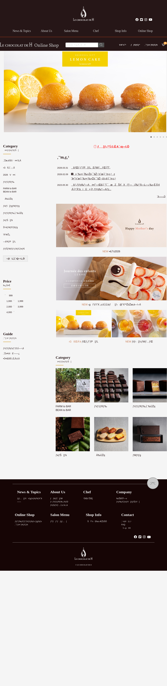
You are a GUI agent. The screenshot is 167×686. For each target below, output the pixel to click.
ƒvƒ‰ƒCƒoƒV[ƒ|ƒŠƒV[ (128, 502)
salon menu (71, 31)
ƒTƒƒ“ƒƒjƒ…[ (58, 521)
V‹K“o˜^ (122, 45)
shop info (120, 31)
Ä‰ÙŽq (8, 199)
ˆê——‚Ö (161, 196)
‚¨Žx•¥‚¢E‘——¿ (11, 353)
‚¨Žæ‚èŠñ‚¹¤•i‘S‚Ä (12, 160)
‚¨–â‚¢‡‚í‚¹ (126, 521)
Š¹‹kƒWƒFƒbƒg (10, 227)
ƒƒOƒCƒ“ (135, 45)
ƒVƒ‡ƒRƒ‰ (8, 182)
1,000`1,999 (13, 301)
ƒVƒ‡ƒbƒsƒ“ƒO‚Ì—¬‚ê (13, 348)
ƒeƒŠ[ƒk (8, 220)
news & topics (22, 31)
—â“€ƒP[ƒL (9, 241)
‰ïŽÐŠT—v (121, 498)
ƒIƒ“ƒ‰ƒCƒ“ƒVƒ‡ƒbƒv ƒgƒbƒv (28, 521)
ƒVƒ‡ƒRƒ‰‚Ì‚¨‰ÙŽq (13, 213)
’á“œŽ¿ (6, 234)
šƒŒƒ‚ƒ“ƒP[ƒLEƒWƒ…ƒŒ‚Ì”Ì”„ (90, 167)
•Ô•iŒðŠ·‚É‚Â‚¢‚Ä (11, 358)
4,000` (8, 312)
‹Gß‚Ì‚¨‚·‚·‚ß (9, 167)
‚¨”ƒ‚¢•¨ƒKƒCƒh (151, 45)
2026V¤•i (9, 175)
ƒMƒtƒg (137, 455)
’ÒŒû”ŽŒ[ (88, 498)
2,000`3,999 (13, 306)
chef (96, 31)
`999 (8, 295)
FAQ (123, 525)
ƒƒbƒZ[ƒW (56, 498)
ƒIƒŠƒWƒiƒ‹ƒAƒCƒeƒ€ (14, 248)
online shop (145, 31)
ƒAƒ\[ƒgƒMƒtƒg (11, 206)
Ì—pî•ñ (126, 528)
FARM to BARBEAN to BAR (10, 190)
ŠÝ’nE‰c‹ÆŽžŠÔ (96, 521)
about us (46, 31)
